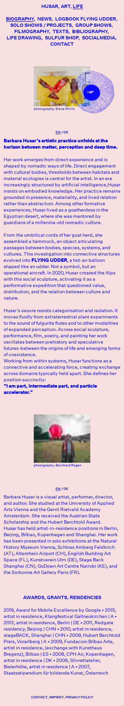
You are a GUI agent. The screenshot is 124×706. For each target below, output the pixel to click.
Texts (60, 31)
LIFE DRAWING (24, 38)
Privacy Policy (79, 697)
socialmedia (98, 38)
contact (39, 697)
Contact (62, 44)
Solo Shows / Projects (41, 25)
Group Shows (93, 25)
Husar (49, 6)
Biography (20, 19)
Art (65, 6)
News (44, 19)
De (65, 132)
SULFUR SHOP (61, 38)
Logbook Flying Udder (85, 19)
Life (78, 6)
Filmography (31, 31)
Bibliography (89, 31)
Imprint (56, 697)
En (58, 132)
